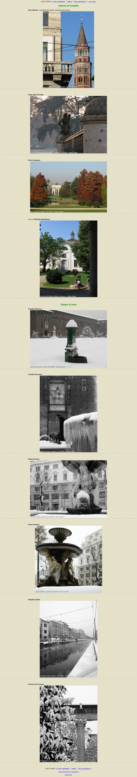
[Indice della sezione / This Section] (68, 771)
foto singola (92, 1)
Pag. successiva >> (80, 1)
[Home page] (68, 774)
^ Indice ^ (69, 1)
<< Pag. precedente (58, 1)
